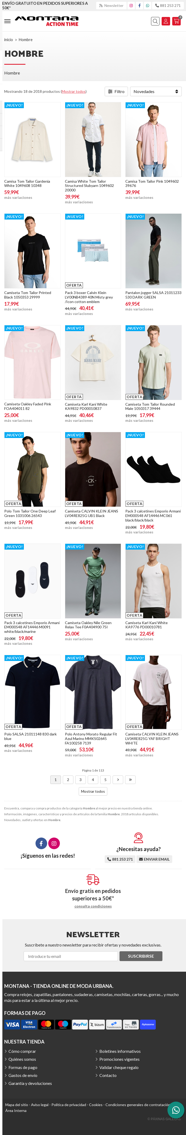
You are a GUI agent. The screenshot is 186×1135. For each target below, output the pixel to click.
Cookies (96, 1104)
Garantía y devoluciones (30, 1083)
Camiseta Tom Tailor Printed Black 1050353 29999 (27, 294)
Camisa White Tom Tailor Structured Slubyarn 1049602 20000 (89, 185)
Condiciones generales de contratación (137, 1104)
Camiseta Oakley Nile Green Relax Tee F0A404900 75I (88, 624)
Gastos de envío (22, 1075)
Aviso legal (39, 1104)
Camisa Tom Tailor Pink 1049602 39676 (152, 183)
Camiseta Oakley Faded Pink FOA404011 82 (27, 406)
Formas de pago (22, 1067)
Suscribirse (141, 955)
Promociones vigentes (119, 1059)
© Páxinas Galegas (164, 1119)
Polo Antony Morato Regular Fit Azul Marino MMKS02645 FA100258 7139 (91, 738)
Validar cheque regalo (119, 1067)
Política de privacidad (68, 1104)
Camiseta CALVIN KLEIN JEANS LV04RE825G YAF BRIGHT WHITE (152, 738)
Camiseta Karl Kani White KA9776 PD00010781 (146, 624)
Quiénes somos (22, 1059)
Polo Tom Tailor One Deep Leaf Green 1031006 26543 (30, 513)
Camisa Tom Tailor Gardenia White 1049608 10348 (27, 183)
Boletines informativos (120, 1051)
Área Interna (15, 1110)
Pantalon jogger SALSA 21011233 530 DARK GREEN (153, 294)
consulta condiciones (93, 906)
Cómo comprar (22, 1051)
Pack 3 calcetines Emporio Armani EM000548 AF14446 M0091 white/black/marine (32, 627)
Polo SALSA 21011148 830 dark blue (30, 736)
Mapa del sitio (16, 1104)
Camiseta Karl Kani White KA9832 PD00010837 (86, 406)
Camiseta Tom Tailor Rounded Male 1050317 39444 (150, 406)
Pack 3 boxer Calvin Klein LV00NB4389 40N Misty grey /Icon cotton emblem (89, 297)
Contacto (108, 1075)
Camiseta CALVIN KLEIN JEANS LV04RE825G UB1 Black (91, 513)
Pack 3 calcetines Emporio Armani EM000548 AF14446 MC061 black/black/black (153, 515)
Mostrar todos (74, 91)
